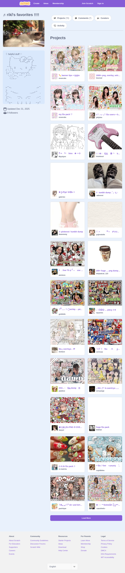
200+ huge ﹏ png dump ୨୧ (108, 271)
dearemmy (63, 234)
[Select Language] (62, 566)
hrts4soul (100, 156)
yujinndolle (100, 235)
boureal (99, 78)
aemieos (62, 275)
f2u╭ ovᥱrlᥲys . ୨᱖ (67, 349)
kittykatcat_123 (102, 274)
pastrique (62, 508)
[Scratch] (25, 3)
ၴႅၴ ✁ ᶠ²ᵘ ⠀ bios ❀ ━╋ (70, 153)
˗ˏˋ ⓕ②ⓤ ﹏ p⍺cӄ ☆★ (106, 310)
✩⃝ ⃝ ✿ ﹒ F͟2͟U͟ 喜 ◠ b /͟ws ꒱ (108, 153)
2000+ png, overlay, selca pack (108, 75)
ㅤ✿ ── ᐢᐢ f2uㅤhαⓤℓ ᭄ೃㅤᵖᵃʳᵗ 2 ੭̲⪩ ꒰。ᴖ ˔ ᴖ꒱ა (108, 505)
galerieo (62, 197)
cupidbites (100, 470)
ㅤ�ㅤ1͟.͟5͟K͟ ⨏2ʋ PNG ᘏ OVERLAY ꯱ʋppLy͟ (71, 427)
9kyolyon (62, 157)
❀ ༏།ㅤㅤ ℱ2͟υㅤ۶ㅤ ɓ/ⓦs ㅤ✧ (67, 192)
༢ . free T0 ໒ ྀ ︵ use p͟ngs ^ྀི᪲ (71, 270)
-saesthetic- (100, 508)
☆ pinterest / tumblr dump (71, 232)
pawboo (62, 391)
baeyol (61, 430)
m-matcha (63, 469)
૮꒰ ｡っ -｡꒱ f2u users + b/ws (108, 114)
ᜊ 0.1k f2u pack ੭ (67, 466)
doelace (62, 352)
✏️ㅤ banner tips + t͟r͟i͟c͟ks (69, 75)
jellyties (99, 117)
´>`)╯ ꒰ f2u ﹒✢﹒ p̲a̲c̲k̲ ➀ (108, 349)
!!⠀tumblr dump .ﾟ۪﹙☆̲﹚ (107, 192)
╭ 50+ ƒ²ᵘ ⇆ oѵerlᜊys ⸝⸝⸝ (107, 388)
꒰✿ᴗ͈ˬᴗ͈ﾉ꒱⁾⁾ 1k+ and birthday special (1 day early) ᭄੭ (71, 505)
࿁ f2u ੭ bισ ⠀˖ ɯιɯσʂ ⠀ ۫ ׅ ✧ (108, 465)
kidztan (99, 430)
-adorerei (99, 195)
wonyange (100, 391)
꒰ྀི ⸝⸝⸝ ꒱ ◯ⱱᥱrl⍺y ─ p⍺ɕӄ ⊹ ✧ (71, 309)
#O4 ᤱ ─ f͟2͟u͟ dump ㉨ (69, 388)
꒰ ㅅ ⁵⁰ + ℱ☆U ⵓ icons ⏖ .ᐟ (108, 232)
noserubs (62, 78)
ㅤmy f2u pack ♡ (65, 114)
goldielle (62, 314)
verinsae (99, 352)
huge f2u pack (102, 427)
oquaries (99, 313)
